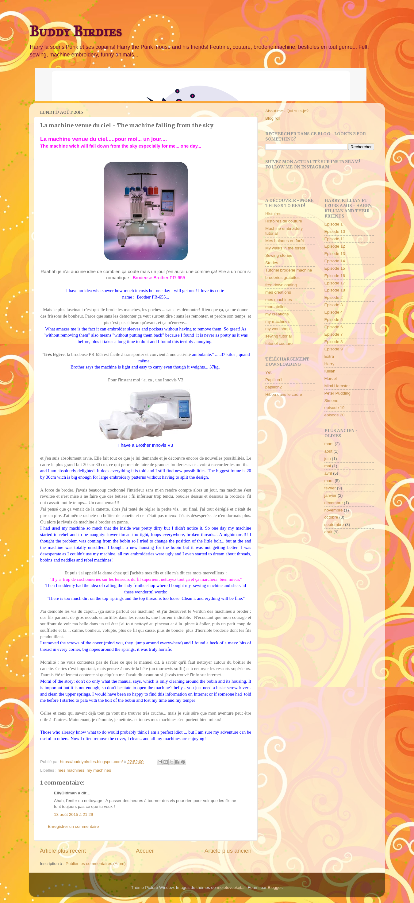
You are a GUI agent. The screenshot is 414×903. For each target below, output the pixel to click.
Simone (331, 400)
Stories (271, 262)
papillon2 (273, 387)
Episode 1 (333, 224)
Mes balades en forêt (284, 240)
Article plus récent (63, 850)
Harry (329, 363)
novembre (333, 510)
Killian (329, 371)
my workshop (277, 328)
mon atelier (275, 306)
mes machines (71, 770)
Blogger (275, 887)
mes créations (278, 292)
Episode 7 (333, 334)
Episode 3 (333, 305)
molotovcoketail (231, 887)
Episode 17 (334, 283)
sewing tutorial (278, 336)
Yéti (268, 372)
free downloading (281, 285)
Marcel (330, 378)
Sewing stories (278, 255)
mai (327, 466)
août (328, 451)
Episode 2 (333, 297)
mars (329, 444)
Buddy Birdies (75, 31)
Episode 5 (333, 319)
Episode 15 (334, 268)
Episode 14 (334, 261)
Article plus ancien (228, 850)
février (330, 488)
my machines (99, 770)
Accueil (145, 850)
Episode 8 (333, 341)
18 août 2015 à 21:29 (73, 814)
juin (327, 458)
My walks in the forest (285, 248)
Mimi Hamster (337, 386)
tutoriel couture (279, 343)
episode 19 (334, 407)
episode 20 (334, 415)
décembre (333, 502)
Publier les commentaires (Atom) (96, 863)
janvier (330, 495)
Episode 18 (334, 290)
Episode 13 (334, 253)
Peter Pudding (337, 393)
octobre (331, 517)
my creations (277, 314)
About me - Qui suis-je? (287, 111)
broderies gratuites (282, 277)
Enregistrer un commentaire (73, 826)
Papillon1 (273, 379)
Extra (329, 356)
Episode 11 (334, 239)
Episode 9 (333, 349)
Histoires (273, 213)
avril (328, 473)
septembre (334, 524)
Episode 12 (334, 246)
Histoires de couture (283, 221)
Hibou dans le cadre (283, 394)
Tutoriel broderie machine (288, 270)
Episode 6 (333, 327)
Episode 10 (334, 231)
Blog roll (272, 118)
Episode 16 (334, 275)
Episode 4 (333, 312)
